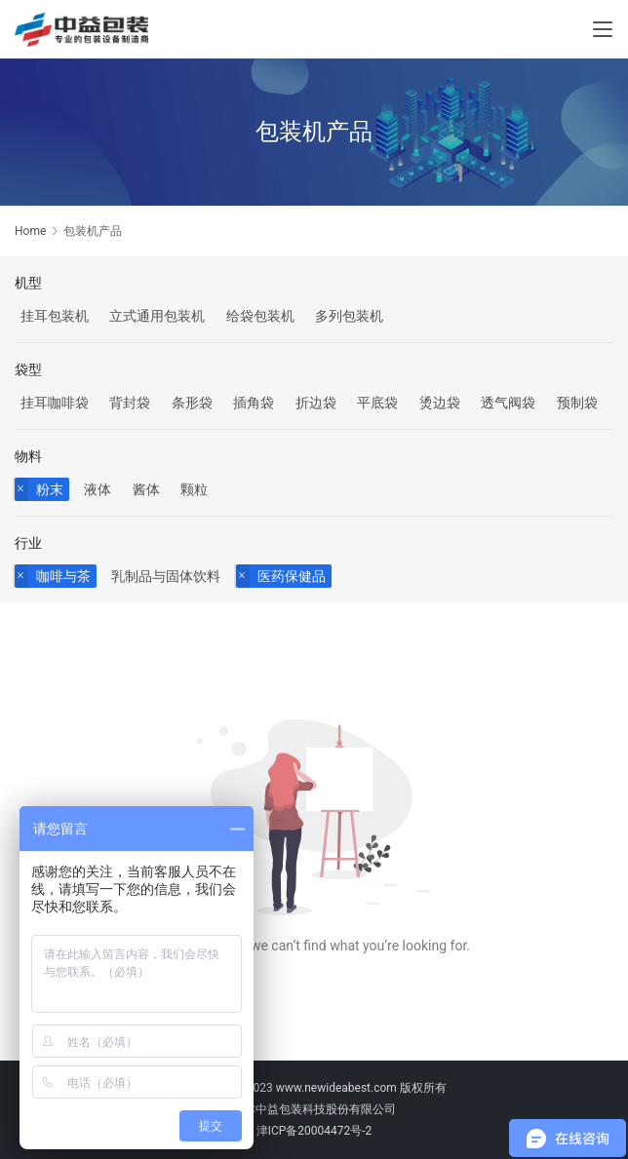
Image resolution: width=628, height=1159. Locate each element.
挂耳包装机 (54, 316)
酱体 (146, 489)
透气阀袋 (508, 402)
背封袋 (129, 402)
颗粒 (194, 489)
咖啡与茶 (63, 576)
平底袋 (377, 402)
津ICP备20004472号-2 (314, 1131)
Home (30, 231)
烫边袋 (439, 402)
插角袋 (253, 402)
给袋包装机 (260, 316)
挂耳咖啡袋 (54, 402)
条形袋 (192, 402)
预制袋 (577, 402)
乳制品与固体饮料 (165, 576)
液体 (97, 489)
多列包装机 (349, 316)
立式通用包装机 (157, 316)
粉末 (49, 489)
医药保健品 (291, 576)
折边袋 (315, 402)
